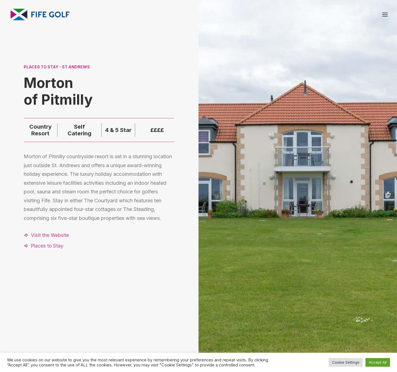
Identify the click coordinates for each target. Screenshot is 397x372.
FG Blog (320, 329)
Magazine (322, 321)
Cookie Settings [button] (345, 362)
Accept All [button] (378, 362)
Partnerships (270, 314)
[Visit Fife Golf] (40, 14)
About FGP (323, 307)
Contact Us (324, 314)
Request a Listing (274, 307)
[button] (46, 235)
